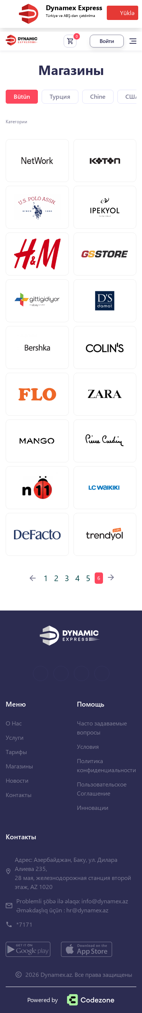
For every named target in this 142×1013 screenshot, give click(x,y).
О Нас (14, 723)
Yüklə (127, 13)
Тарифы (16, 752)
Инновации (92, 807)
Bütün (22, 96)
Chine (98, 96)
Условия (88, 746)
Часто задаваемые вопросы (102, 727)
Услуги (14, 737)
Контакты (18, 795)
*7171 (24, 924)
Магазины (19, 766)
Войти (107, 40)
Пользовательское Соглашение (101, 788)
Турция (60, 96)
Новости (17, 780)
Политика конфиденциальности (106, 765)
